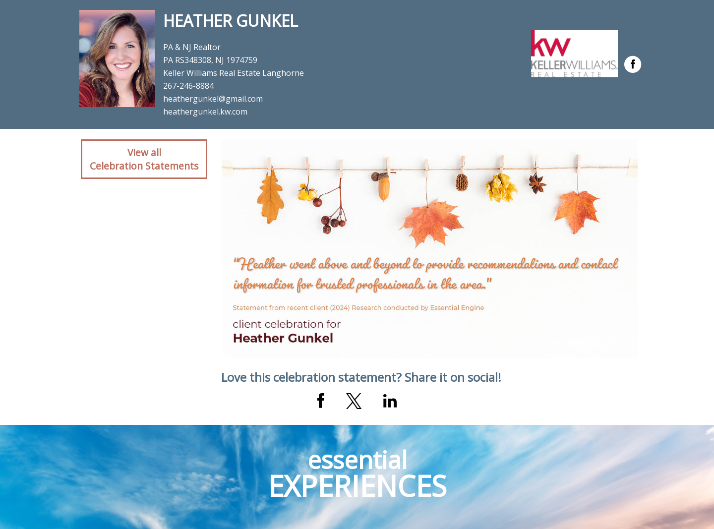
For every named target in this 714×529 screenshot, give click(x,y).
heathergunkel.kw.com (205, 111)
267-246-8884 (188, 85)
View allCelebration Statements (144, 159)
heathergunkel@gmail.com (213, 98)
